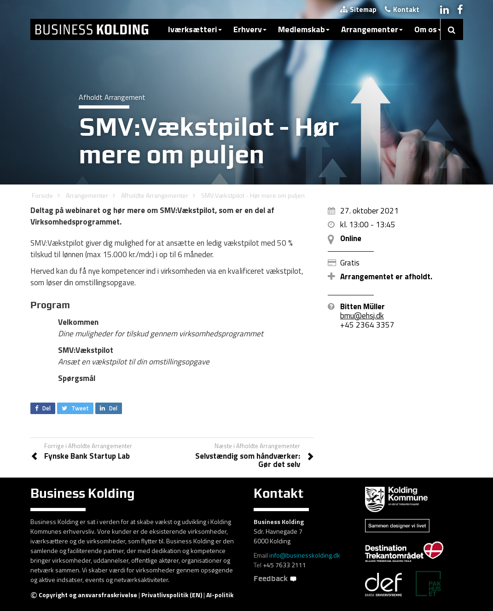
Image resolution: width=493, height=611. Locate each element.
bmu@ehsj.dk (362, 316)
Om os (427, 29)
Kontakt (402, 9)
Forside (42, 195)
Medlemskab (304, 29)
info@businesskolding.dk (304, 555)
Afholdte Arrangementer (154, 195)
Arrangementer (372, 29)
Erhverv (250, 29)
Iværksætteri (195, 29)
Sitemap (358, 9)
